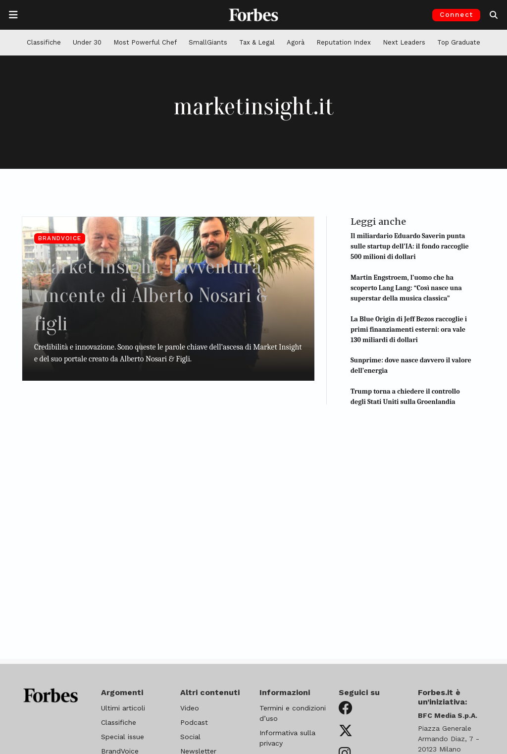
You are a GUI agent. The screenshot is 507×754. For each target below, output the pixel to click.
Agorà (295, 42)
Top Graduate (458, 42)
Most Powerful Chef (145, 42)
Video (189, 708)
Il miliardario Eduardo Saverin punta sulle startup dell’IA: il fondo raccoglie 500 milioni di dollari (410, 246)
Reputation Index (343, 42)
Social (190, 737)
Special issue (122, 737)
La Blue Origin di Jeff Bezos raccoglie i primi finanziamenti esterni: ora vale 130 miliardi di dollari (409, 329)
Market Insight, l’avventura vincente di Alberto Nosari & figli (167, 294)
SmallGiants (208, 42)
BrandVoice (59, 238)
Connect (456, 14)
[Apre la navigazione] (13, 14)
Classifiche (44, 42)
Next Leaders (404, 42)
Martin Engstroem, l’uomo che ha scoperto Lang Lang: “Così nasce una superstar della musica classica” (406, 287)
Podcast (194, 722)
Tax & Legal (257, 42)
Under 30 (87, 42)
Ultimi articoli (123, 708)
